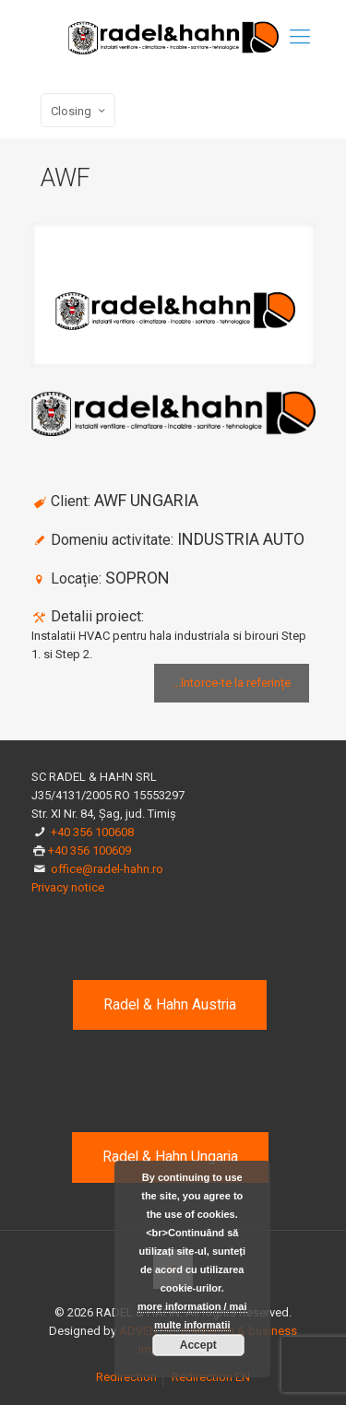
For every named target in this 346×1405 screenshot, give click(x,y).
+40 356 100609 (89, 850)
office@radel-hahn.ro (107, 869)
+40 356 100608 (92, 832)
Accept (198, 1345)
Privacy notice (67, 887)
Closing (80, 110)
